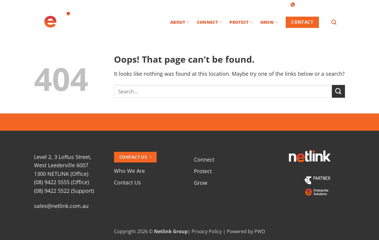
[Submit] (338, 91)
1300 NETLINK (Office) (61, 173)
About (179, 22)
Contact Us (127, 182)
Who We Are (129, 170)
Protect (203, 171)
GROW (269, 22)
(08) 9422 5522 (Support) (64, 190)
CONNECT (209, 22)
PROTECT (240, 22)
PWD (259, 231)
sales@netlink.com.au (61, 205)
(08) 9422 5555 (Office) (61, 182)
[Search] (333, 22)
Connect (204, 159)
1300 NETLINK (308, 4)
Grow (200, 182)
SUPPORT (336, 4)
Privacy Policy (207, 231)
